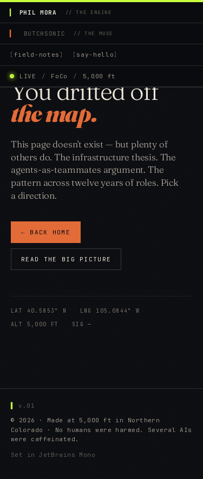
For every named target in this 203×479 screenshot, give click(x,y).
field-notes (37, 54)
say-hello (95, 54)
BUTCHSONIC (68, 33)
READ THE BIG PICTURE (66, 260)
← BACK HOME (45, 233)
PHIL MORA (65, 12)
